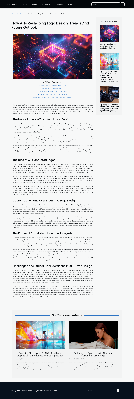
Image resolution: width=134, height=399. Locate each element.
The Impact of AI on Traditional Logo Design (52, 86)
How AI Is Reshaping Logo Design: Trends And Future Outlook (108, 46)
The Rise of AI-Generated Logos (52, 89)
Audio (25, 4)
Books (34, 4)
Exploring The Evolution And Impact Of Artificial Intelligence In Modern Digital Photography (109, 108)
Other (70, 4)
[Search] (105, 4)
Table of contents (53, 82)
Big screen (46, 4)
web (71, 150)
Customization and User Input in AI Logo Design (52, 91)
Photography (12, 4)
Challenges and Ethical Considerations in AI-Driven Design (52, 97)
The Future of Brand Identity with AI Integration (52, 94)
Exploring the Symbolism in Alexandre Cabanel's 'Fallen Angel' (93, 354)
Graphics (59, 4)
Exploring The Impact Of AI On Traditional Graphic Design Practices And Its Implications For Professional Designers (109, 76)
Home (13, 14)
